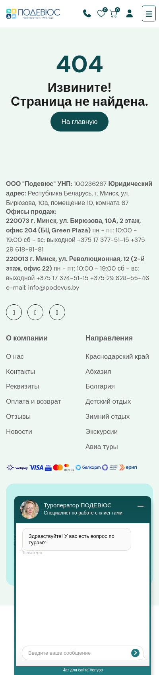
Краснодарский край (117, 356)
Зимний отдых (107, 416)
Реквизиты (22, 386)
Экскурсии (101, 431)
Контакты (20, 371)
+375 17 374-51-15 (63, 278)
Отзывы (18, 416)
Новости (19, 431)
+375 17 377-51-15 (103, 240)
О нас (15, 356)
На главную (80, 121)
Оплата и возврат (33, 401)
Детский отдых (108, 401)
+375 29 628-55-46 (119, 278)
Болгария (100, 386)
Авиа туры (101, 446)
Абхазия (98, 371)
